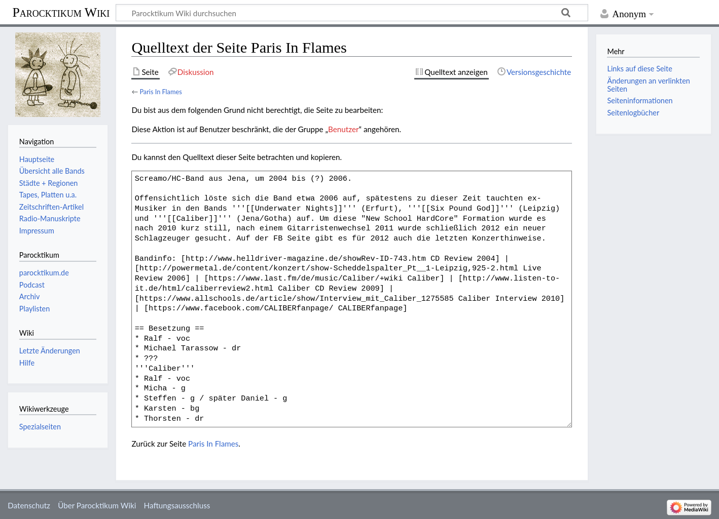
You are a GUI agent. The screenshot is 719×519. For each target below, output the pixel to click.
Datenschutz (29, 505)
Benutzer (343, 129)
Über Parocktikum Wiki (97, 505)
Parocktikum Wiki (61, 11)
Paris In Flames (160, 92)
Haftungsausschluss (177, 505)
